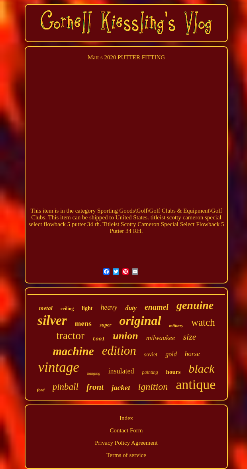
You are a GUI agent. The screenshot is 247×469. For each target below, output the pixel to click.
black (201, 368)
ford (41, 389)
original (140, 320)
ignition (153, 386)
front (95, 387)
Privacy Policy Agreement (126, 443)
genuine (195, 305)
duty (130, 308)
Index (126, 418)
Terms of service (126, 455)
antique (196, 384)
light (87, 308)
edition (119, 351)
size (189, 337)
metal (46, 308)
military (176, 325)
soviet (150, 355)
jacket (121, 387)
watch (203, 322)
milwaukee (160, 338)
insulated (121, 371)
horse (192, 354)
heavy (108, 307)
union (125, 336)
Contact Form (126, 430)
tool (98, 339)
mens (83, 323)
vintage (58, 367)
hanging (93, 373)
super (106, 325)
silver (52, 320)
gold (170, 354)
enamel (157, 307)
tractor (70, 336)
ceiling (67, 308)
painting (150, 372)
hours (173, 372)
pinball (65, 387)
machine (73, 351)
